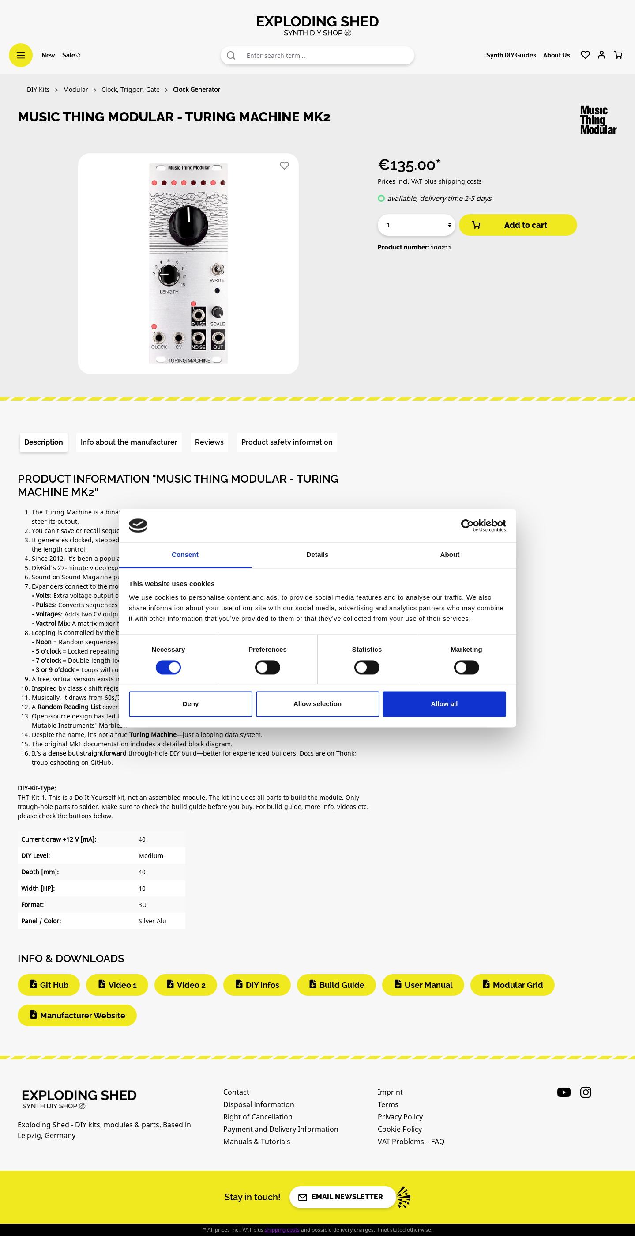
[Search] (231, 55)
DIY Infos (262, 985)
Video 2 (191, 985)
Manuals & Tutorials (256, 1141)
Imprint (390, 1092)
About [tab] (450, 555)
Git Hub (54, 985)
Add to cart (508, 225)
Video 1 (123, 985)
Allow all (444, 704)
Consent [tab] (185, 555)
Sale (71, 55)
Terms (388, 1104)
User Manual (429, 985)
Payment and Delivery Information (280, 1129)
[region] (189, 267)
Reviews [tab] (209, 442)
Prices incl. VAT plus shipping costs (430, 181)
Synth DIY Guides (511, 55)
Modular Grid (518, 985)
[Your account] (602, 55)
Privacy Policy (400, 1117)
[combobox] (328, 55)
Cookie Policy (400, 1129)
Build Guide (341, 985)
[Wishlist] (585, 55)
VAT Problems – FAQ (411, 1141)
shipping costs (282, 1229)
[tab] (44, 442)
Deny (191, 704)
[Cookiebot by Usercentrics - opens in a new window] (467, 525)
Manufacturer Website (82, 1015)
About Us (556, 55)
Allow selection (317, 704)
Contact (236, 1092)
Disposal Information (258, 1104)
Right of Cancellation (258, 1117)
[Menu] (21, 55)
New (48, 55)
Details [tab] (318, 555)
